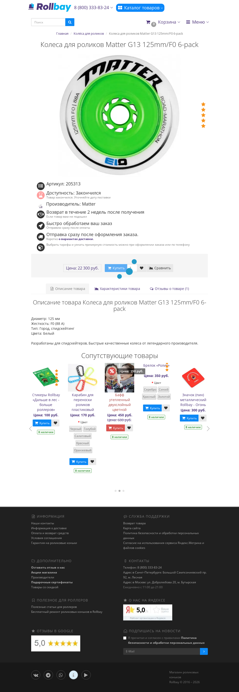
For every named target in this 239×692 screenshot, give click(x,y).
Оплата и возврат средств (50, 533)
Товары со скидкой (44, 587)
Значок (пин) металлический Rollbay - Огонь (195, 399)
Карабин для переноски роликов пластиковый (85, 402)
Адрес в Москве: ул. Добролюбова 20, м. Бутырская (159, 582)
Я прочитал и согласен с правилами (164, 640)
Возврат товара (134, 523)
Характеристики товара (117, 288)
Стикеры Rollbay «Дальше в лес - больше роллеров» (48, 402)
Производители (42, 577)
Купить (44, 423)
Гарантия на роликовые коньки (54, 543)
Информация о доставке (49, 528)
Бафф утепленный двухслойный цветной (122, 402)
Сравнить (160, 268)
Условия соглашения (46, 538)
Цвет (86, 422)
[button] (163, 22)
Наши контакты (42, 523)
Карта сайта (132, 528)
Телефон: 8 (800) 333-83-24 (142, 567)
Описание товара (67, 288)
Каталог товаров (140, 8)
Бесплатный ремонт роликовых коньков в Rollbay (66, 612)
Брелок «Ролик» (159, 365)
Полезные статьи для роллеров (54, 607)
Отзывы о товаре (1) (169, 288)
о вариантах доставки (76, 239)
